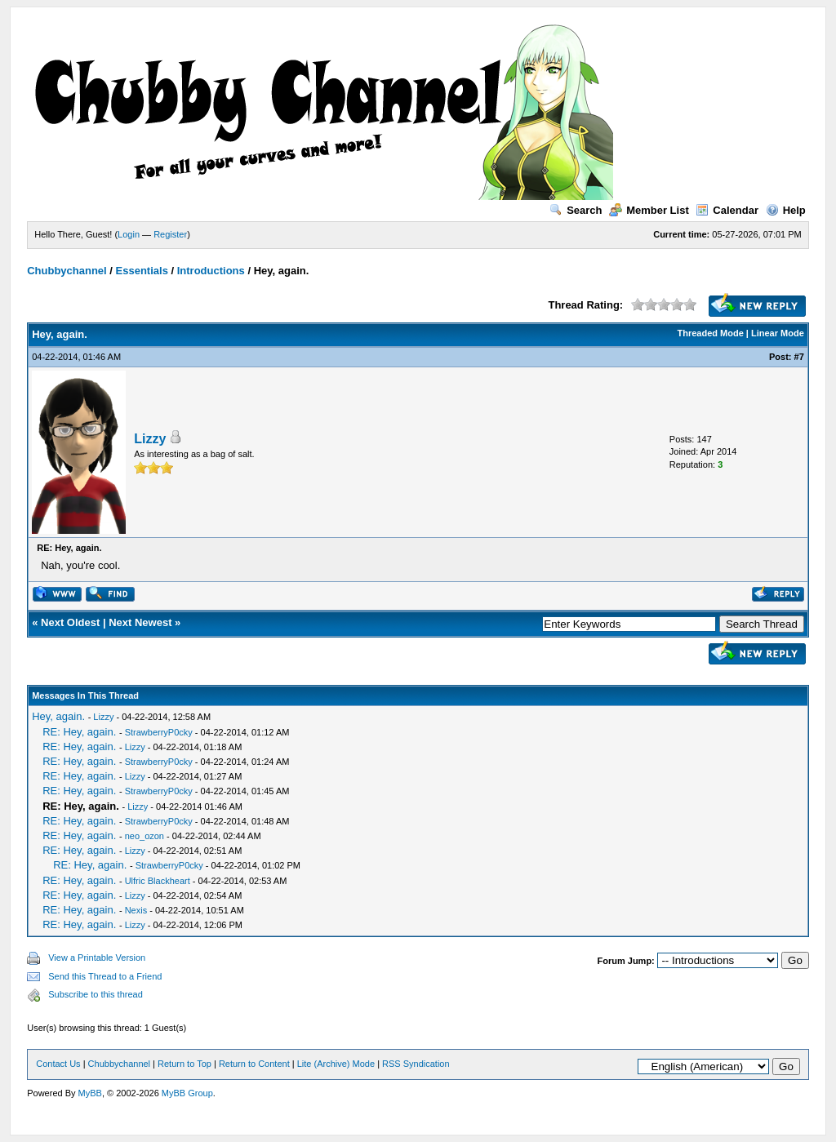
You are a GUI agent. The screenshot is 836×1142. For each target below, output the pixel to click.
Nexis (136, 910)
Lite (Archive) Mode (336, 1064)
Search (575, 210)
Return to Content (254, 1064)
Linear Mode (777, 333)
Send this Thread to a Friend (105, 976)
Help (786, 210)
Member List (649, 210)
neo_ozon (144, 836)
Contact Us (58, 1064)
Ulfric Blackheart (157, 881)
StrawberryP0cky (159, 732)
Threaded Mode (711, 333)
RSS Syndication (416, 1064)
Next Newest (140, 622)
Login (129, 234)
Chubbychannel (67, 270)
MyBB (90, 1093)
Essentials (142, 270)
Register (170, 234)
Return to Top (184, 1064)
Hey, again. (58, 716)
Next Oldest (70, 622)
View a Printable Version (96, 957)
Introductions (211, 270)
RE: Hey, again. (79, 732)
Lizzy (150, 439)
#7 (799, 357)
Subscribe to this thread (95, 994)
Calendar (727, 210)
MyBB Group (187, 1093)
